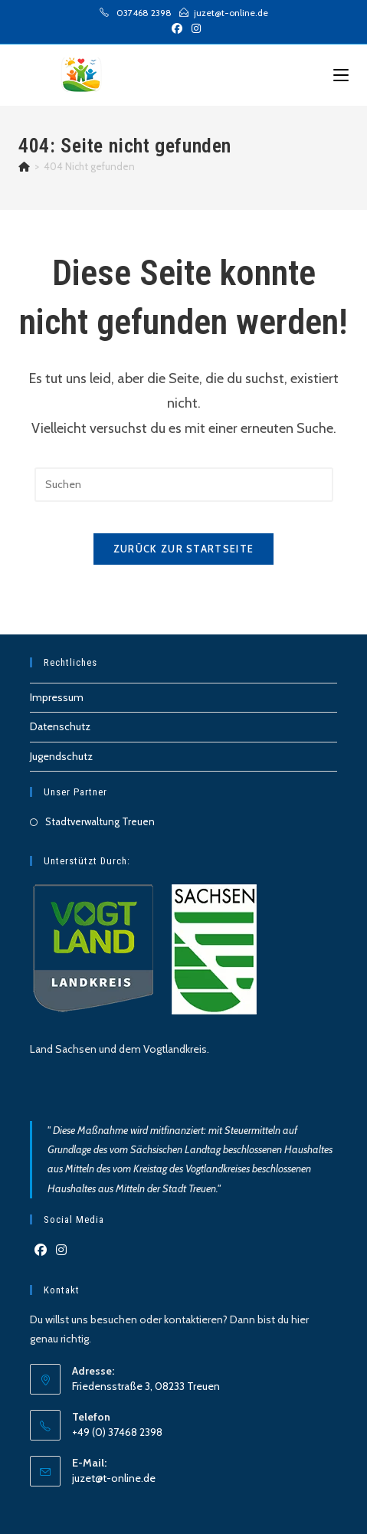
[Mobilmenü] (341, 75)
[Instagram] (61, 1251)
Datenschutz (60, 726)
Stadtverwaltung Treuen (100, 821)
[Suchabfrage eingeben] (183, 484)
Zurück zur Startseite (183, 548)
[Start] (24, 166)
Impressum (57, 697)
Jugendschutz (61, 756)
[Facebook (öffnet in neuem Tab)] (177, 28)
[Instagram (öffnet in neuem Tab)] (194, 28)
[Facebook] (40, 1251)
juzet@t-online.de (114, 1478)
